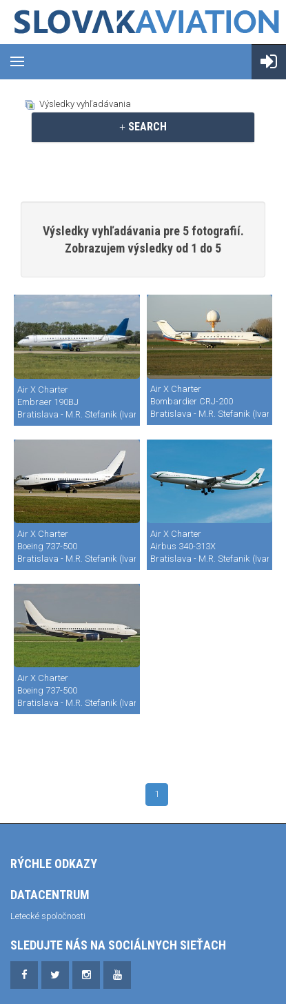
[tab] (143, 126)
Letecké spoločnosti (47, 916)
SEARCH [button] (143, 126)
